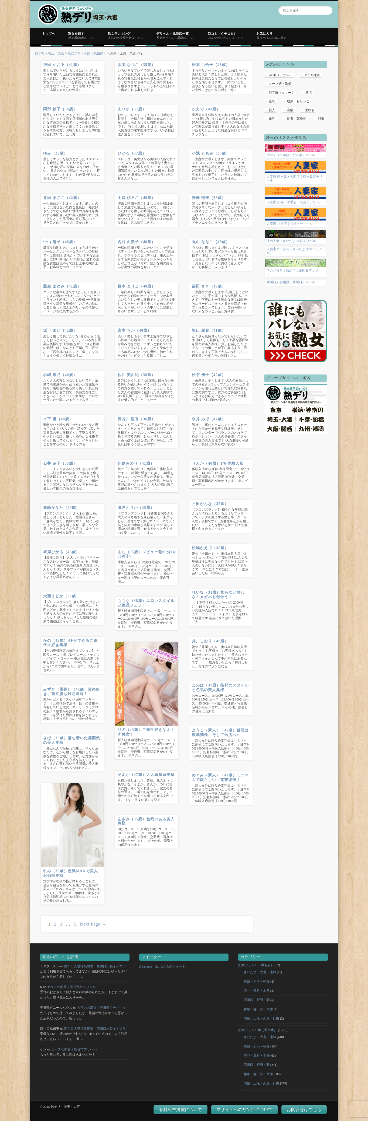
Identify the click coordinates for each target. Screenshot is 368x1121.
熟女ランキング (125, 35)
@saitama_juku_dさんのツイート (162, 966)
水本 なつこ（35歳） (137, 65)
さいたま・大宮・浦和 (260, 972)
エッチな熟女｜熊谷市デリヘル (74, 1049)
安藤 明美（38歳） (209, 198)
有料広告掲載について (180, 1109)
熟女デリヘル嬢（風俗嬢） (87, 53)
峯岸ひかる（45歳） (61, 552)
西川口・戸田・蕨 (257, 1000)
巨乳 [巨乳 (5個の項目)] (272, 101)
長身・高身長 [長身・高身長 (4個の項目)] (296, 119)
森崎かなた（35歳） (61, 508)
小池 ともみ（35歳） (211, 153)
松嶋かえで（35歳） (210, 548)
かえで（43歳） (206, 109)
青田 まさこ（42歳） (62, 198)
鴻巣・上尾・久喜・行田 (261, 1018)
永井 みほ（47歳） (209, 419)
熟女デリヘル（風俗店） (256, 965)
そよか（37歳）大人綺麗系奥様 (146, 775)
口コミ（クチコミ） (225, 35)
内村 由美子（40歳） (137, 242)
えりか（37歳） (132, 109)
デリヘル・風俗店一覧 (175, 35)
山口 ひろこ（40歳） (137, 198)
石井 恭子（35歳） (60, 463)
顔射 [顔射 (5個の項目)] (321, 119)
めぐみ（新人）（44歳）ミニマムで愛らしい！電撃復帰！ (220, 777)
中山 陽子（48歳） (60, 242)
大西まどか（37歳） (61, 596)
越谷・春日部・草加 (258, 1009)
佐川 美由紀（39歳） (137, 375)
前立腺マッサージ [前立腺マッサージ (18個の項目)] (282, 92)
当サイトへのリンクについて (244, 1109)
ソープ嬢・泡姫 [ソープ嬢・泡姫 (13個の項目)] (280, 84)
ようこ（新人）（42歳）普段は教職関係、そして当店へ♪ (220, 732)
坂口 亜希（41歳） (209, 330)
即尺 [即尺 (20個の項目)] (309, 92)
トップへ (48, 34)
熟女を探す (81, 35)
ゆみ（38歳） (55, 153)
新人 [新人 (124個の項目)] (272, 110)
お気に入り (271, 35)
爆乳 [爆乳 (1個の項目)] (272, 119)
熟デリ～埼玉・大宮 (49, 53)
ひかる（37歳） (132, 153)
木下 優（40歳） (58, 419)
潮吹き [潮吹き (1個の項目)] (310, 110)
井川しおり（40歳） (210, 641)
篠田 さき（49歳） (209, 286)
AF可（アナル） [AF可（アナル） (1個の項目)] (280, 75)
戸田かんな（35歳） (210, 504)
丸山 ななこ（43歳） (211, 242)
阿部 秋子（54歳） (60, 109)
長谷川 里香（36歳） (137, 419)
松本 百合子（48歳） (211, 65)
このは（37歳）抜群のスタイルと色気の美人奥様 (220, 687)
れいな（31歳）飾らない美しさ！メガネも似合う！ (218, 594)
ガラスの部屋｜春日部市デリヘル (71, 987)
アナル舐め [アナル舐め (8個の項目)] (312, 75)
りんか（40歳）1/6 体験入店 (217, 463)
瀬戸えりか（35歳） (136, 508)
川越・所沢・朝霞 (257, 981)
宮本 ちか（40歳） (135, 330)
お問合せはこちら (304, 1109)
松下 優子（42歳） (209, 375)
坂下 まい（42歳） (60, 330)
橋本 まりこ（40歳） (137, 286)
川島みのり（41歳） (136, 463)
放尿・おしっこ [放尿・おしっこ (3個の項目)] (298, 101)
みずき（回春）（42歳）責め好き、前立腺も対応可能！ (71, 691)
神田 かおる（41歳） (62, 65)
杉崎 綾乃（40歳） (60, 375)
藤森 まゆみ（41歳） (62, 286)
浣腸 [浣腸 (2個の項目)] (290, 110)
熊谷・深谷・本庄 (257, 991)
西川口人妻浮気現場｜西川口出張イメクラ (95, 966)
